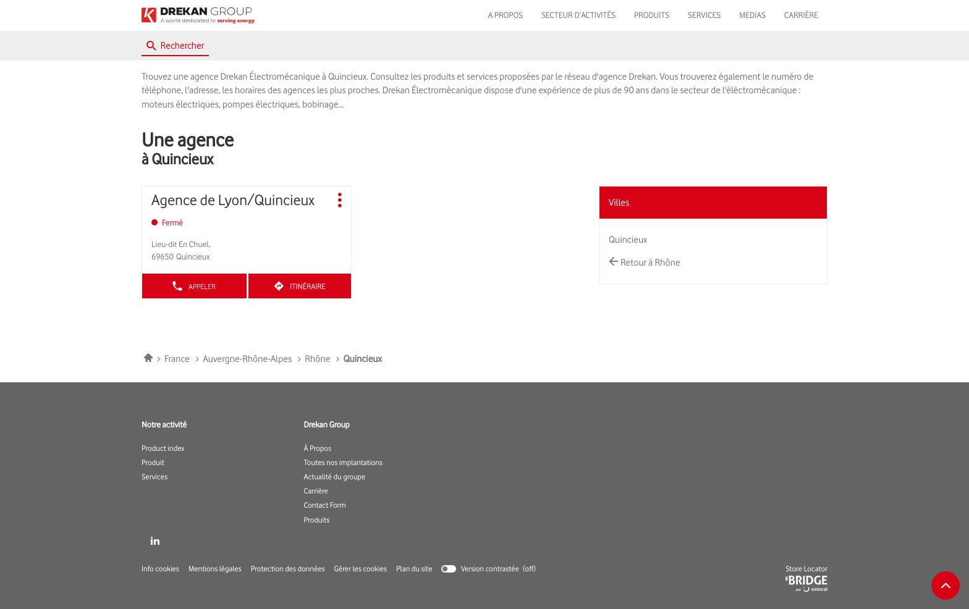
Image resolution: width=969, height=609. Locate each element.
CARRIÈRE (801, 15)
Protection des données (288, 569)
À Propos (318, 448)
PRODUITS (651, 15)
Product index (163, 448)
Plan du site (414, 568)
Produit (153, 462)
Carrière (316, 491)
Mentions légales (215, 569)
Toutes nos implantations (343, 462)
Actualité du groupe (335, 477)
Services (154, 477)
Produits (317, 520)
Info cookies (160, 569)
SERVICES (704, 15)
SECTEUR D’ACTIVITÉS (578, 15)
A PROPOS (505, 15)
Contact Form (325, 505)
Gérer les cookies (360, 568)
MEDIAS (752, 15)
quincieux (628, 239)
